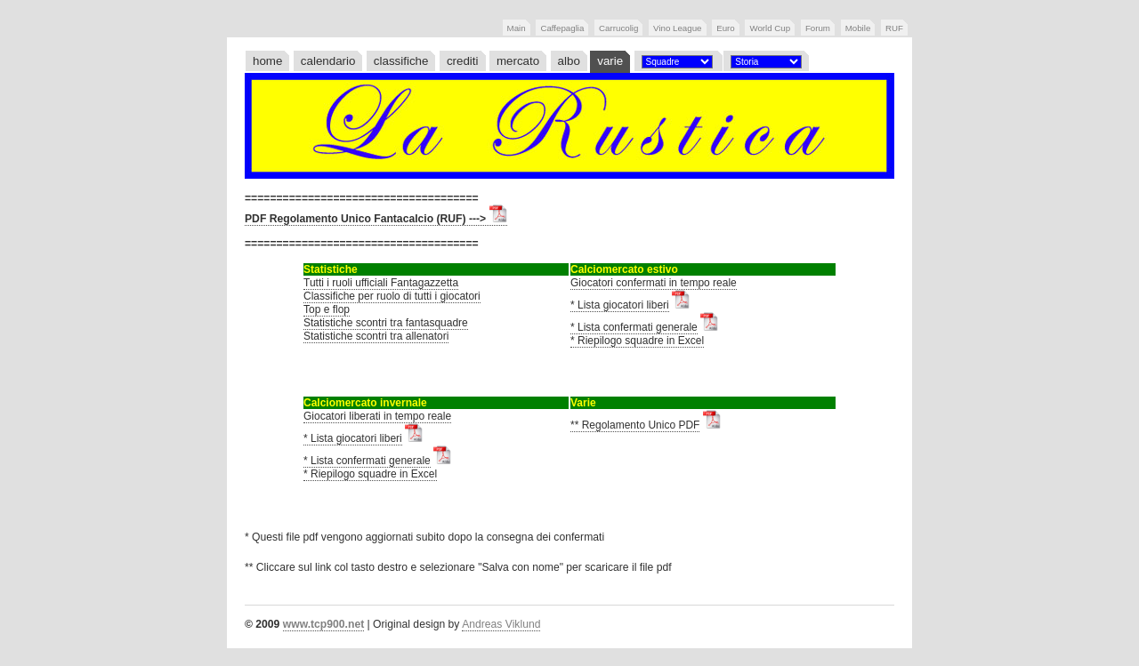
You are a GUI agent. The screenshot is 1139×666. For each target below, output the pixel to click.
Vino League (677, 28)
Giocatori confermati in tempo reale (653, 283)
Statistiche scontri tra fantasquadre (385, 323)
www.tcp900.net (323, 624)
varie (610, 61)
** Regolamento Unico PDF (634, 425)
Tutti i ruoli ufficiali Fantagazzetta (380, 283)
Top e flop (326, 309)
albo (569, 61)
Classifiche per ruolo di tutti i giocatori (392, 296)
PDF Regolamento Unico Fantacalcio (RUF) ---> (376, 219)
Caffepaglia (562, 28)
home (267, 61)
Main (516, 28)
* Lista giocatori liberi (619, 305)
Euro (725, 28)
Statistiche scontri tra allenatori (375, 336)
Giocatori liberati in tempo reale (377, 416)
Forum (817, 28)
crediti (463, 61)
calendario (328, 61)
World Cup (769, 28)
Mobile (858, 28)
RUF (894, 28)
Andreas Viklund (501, 624)
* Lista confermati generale (634, 327)
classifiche (401, 61)
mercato (518, 61)
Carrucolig (618, 28)
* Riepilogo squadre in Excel (637, 340)
